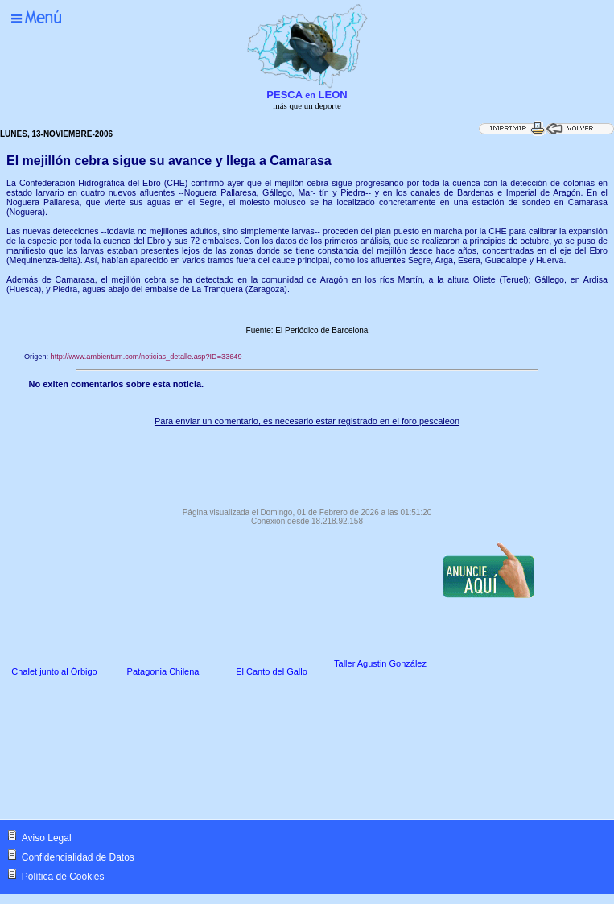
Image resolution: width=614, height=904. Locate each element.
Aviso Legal (47, 838)
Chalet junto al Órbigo (54, 671)
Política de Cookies (63, 876)
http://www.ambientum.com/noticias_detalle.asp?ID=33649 (146, 357)
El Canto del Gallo (271, 671)
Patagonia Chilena (163, 671)
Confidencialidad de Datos (78, 857)
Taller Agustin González (380, 663)
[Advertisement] (306, 463)
